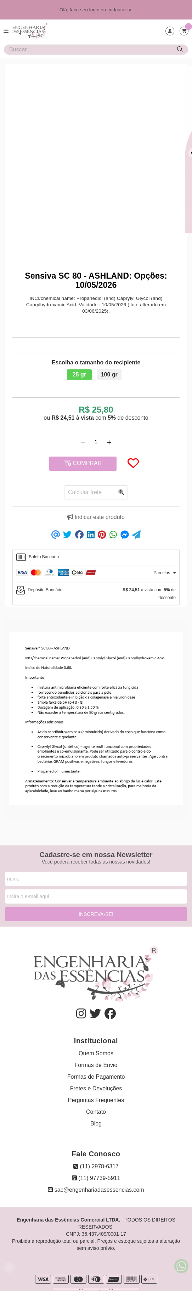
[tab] (96, 557)
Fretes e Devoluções (96, 1088)
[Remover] (83, 442)
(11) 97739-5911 (96, 1178)
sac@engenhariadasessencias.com (96, 1190)
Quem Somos (96, 1053)
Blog (96, 1123)
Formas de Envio (96, 1065)
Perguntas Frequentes (96, 1100)
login (95, 9)
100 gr (109, 374)
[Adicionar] (109, 442)
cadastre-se (119, 9)
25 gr (79, 374)
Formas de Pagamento (96, 1077)
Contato (96, 1112)
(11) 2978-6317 (96, 1166)
